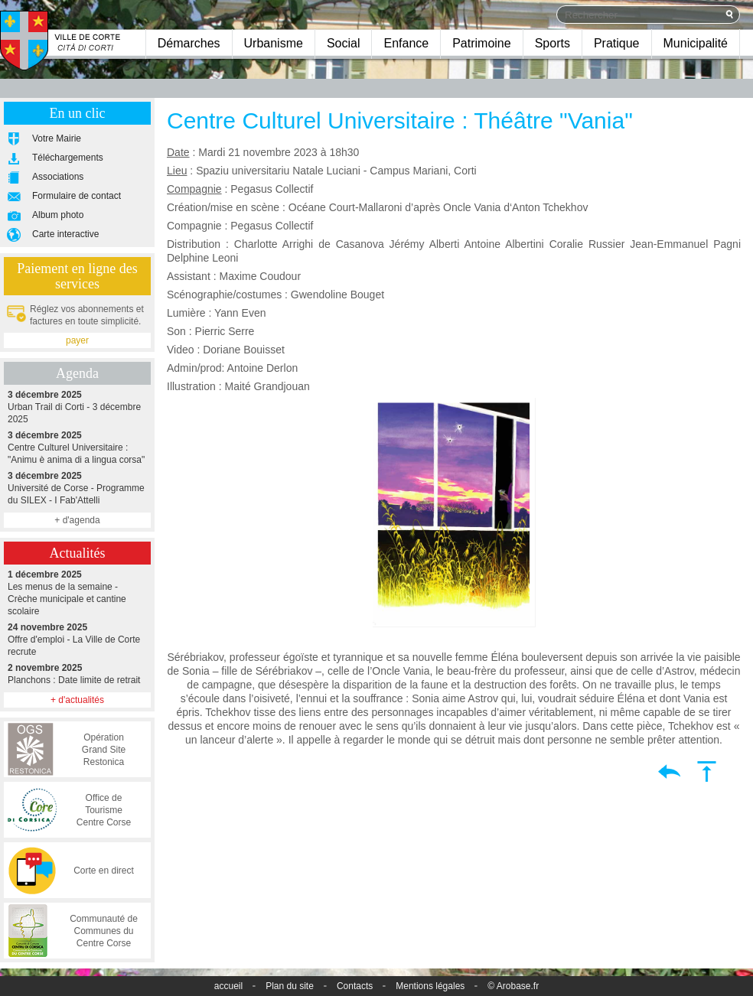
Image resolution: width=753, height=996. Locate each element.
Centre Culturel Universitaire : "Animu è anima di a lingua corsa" (77, 447)
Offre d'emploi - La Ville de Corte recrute (77, 639)
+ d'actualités (77, 700)
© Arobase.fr (513, 986)
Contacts (355, 986)
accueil (228, 986)
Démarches (189, 43)
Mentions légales (430, 986)
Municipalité (695, 43)
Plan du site (290, 986)
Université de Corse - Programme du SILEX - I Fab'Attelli (77, 488)
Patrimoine (481, 43)
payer (77, 340)
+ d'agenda (76, 520)
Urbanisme (273, 43)
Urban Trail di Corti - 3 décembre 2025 (77, 407)
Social (343, 43)
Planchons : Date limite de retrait (77, 673)
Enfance (406, 43)
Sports (552, 43)
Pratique (617, 43)
